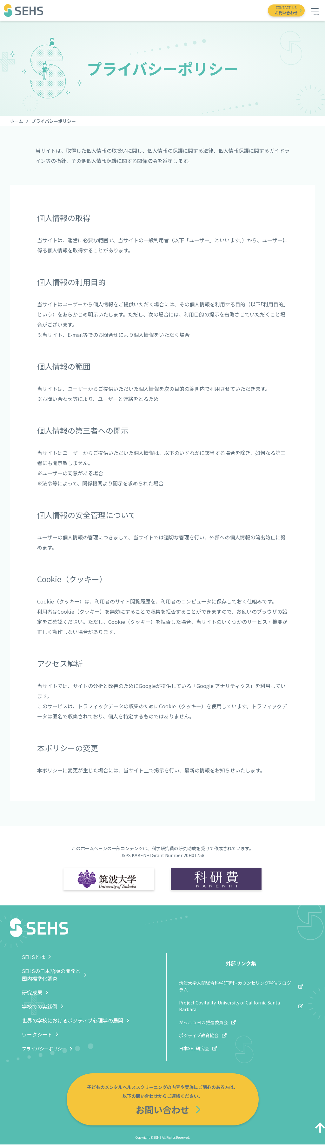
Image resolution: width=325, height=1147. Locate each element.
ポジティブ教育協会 (199, 1035)
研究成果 (32, 992)
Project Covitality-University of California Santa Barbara (229, 1005)
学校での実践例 (39, 1006)
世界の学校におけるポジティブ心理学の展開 (72, 1020)
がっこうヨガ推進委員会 (203, 1022)
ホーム (16, 121)
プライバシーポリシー (44, 1048)
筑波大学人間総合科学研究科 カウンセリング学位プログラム (235, 986)
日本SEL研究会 (194, 1048)
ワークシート (37, 1034)
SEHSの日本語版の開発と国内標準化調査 (51, 974)
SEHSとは (33, 957)
